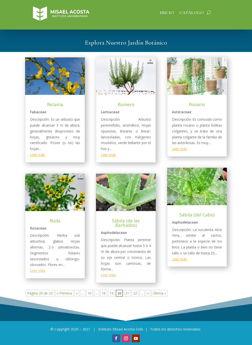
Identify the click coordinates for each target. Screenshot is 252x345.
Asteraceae (181, 112)
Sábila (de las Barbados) (126, 223)
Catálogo (191, 13)
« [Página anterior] (77, 293)
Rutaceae (38, 228)
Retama (55, 104)
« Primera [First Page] (64, 293)
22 (135, 293)
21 (127, 293)
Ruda (55, 221)
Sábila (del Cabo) (197, 215)
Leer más (37, 154)
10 (90, 293)
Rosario (197, 104)
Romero (126, 104)
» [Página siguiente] (148, 293)
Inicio (167, 13)
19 (111, 293)
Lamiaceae (110, 112)
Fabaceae (38, 112)
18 (104, 293)
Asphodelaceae (114, 232)
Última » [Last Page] (159, 293)
